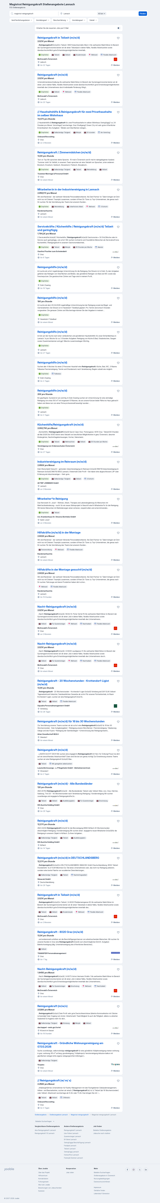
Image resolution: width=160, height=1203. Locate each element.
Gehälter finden (99, 1190)
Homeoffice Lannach (71, 1155)
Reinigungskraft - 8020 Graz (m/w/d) (60, 932)
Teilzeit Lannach (70, 1149)
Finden (143, 14)
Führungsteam (43, 1182)
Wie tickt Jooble (44, 1185)
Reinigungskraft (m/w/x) (52, 1006)
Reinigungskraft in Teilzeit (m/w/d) (58, 37)
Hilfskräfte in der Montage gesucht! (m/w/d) (64, 569)
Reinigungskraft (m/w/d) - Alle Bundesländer (65, 783)
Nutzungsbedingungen (102, 1179)
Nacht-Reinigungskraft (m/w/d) (56, 606)
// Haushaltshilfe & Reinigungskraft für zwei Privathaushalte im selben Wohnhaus (74, 113)
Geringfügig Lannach (71, 1152)
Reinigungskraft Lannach (73, 1130)
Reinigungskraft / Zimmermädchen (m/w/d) (64, 152)
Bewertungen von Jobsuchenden (50, 1188)
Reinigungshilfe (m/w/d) (52, 267)
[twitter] (140, 1169)
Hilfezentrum (42, 1175)
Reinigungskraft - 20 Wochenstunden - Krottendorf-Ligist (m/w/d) (73, 682)
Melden (115, 65)
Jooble (17, 1198)
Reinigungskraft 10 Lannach (44, 1133)
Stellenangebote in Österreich (104, 1175)
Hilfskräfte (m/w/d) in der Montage (59, 532)
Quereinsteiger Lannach (72, 1136)
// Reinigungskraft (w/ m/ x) (54, 1080)
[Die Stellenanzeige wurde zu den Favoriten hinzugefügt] (118, 38)
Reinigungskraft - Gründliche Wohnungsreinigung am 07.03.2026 (70, 1045)
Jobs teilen (70, 1172)
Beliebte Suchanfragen (45, 1121)
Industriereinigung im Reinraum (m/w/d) (62, 461)
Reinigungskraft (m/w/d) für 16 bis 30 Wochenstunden (71, 721)
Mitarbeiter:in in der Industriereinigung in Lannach (68, 189)
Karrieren (41, 1191)
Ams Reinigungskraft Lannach (45, 1130)
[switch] (119, 28)
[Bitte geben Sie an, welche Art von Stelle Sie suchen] (33, 14)
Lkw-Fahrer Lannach (71, 1133)
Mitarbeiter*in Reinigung (52, 498)
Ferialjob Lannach (70, 1146)
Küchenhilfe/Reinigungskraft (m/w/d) (60, 424)
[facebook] (127, 1169)
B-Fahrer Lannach (70, 1139)
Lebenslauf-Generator (101, 1193)
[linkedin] (146, 1169)
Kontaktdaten (43, 1179)
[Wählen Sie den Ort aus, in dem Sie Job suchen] (83, 14)
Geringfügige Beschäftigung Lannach (77, 1142)
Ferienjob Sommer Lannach (73, 1158)
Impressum (97, 1187)
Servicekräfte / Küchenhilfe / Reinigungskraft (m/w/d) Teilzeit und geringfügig (75, 228)
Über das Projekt (44, 1172)
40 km (102, 13)
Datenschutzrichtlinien (102, 1182)
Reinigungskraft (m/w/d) (52, 74)
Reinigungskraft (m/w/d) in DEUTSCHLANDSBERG (68, 857)
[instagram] (133, 1169)
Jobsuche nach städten (101, 1133)
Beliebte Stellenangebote (102, 1130)
